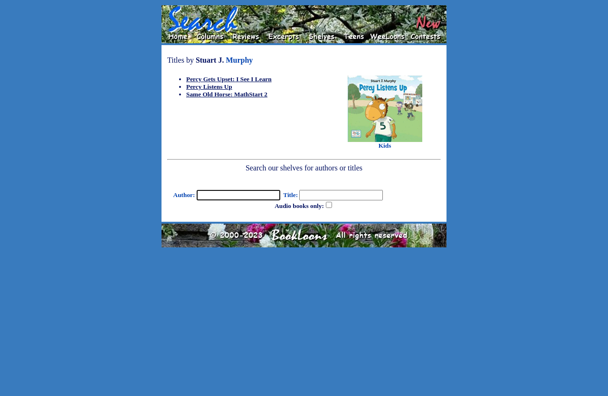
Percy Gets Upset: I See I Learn (229, 79)
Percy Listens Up (209, 86)
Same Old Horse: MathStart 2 (226, 94)
